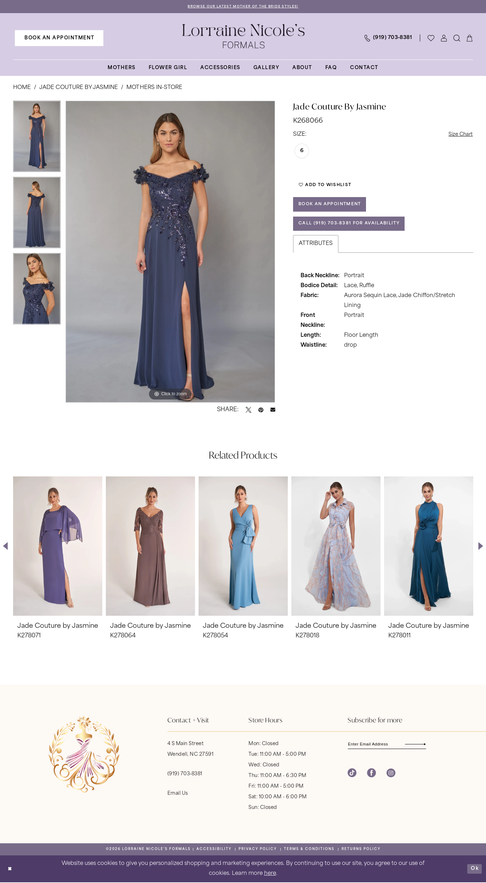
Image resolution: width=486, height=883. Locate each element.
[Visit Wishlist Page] (431, 38)
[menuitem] (59, 38)
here (270, 874)
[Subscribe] (431, 745)
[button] (444, 38)
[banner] (243, 36)
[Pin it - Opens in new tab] (260, 410)
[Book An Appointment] (59, 38)
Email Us (177, 794)
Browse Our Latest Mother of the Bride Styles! (243, 7)
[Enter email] (392, 745)
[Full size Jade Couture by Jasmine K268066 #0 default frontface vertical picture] (170, 252)
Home (22, 88)
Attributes (316, 252)
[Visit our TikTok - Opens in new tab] (352, 774)
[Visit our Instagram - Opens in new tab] (391, 774)
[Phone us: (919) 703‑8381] (388, 38)
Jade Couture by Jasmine (78, 88)
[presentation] (57, 546)
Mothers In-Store (154, 88)
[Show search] (456, 38)
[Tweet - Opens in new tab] (248, 410)
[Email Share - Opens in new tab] (272, 410)
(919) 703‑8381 (184, 774)
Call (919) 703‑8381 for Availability (354, 231)
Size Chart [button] (459, 135)
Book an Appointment (334, 209)
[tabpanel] (37, 139)
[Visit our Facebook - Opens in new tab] (371, 774)
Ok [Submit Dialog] (474, 869)
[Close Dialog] (10, 869)
